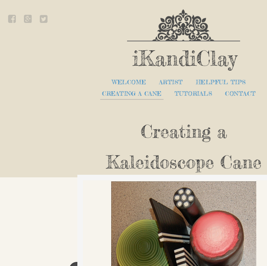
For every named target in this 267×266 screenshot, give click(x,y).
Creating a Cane (132, 93)
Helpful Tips (221, 82)
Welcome (129, 82)
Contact (240, 93)
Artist (171, 82)
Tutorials (193, 93)
